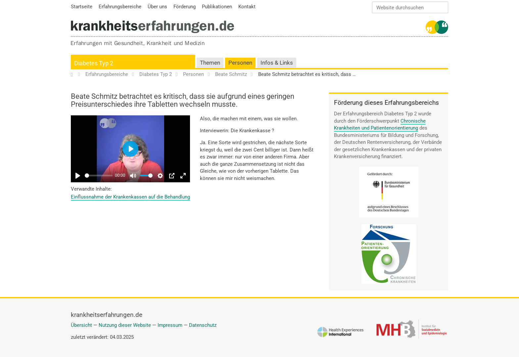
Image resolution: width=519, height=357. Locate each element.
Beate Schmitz (231, 74)
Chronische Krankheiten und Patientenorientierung (380, 124)
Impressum (170, 325)
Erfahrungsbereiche (106, 74)
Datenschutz (202, 325)
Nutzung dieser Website (125, 325)
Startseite (74, 74)
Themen (210, 63)
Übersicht (81, 325)
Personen (240, 63)
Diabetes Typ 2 (93, 63)
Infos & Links (276, 63)
